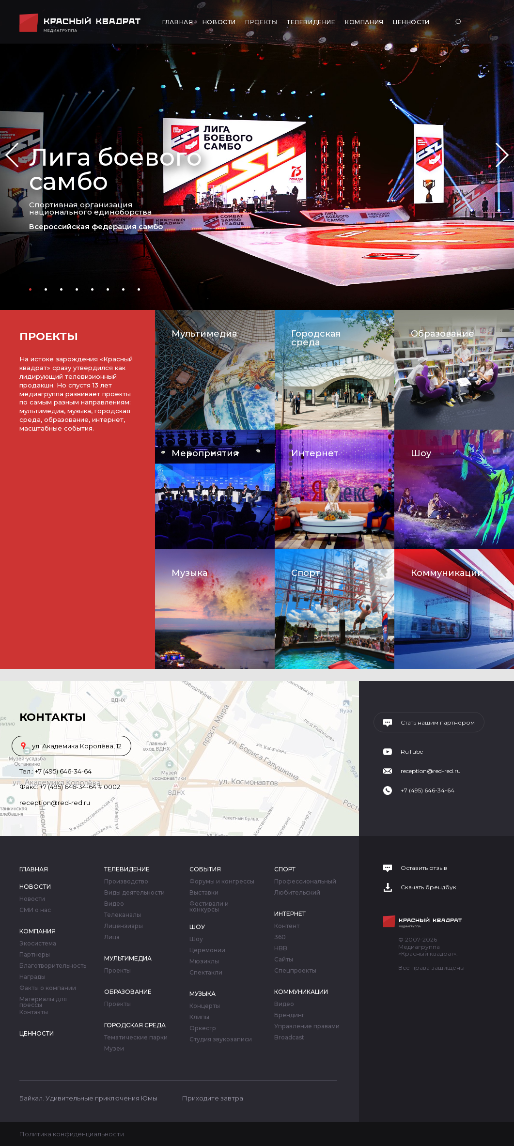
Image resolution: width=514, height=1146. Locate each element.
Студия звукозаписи (220, 1039)
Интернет (315, 453)
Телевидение (311, 22)
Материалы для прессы (43, 1002)
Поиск (459, 21)
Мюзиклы (204, 961)
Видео (114, 904)
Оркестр (202, 1028)
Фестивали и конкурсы (209, 907)
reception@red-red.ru (54, 802)
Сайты (283, 959)
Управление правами (307, 1026)
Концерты (204, 1006)
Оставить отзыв (424, 868)
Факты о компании (47, 988)
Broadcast (289, 1037)
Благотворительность (52, 966)
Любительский (297, 893)
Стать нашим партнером (438, 723)
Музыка (189, 573)
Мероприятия (204, 453)
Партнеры (34, 955)
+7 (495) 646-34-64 (63, 771)
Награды (32, 977)
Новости (219, 22)
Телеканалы (122, 915)
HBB (280, 948)
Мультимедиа (204, 333)
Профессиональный (305, 881)
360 (280, 937)
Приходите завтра (212, 1098)
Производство (126, 881)
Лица (112, 937)
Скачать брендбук (428, 887)
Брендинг (289, 1015)
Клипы (199, 1017)
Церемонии (207, 950)
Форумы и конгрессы (221, 881)
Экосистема (37, 943)
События (205, 869)
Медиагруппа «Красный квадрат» (81, 23)
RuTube (412, 752)
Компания (364, 22)
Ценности (411, 22)
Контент (286, 926)
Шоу (421, 453)
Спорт (305, 573)
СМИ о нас (35, 910)
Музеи (114, 1049)
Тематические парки (136, 1037)
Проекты (261, 22)
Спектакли (205, 973)
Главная (177, 22)
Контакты (33, 1012)
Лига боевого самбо (115, 169)
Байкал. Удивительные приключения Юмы (88, 1098)
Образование (442, 333)
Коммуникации (447, 573)
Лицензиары (123, 926)
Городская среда (316, 338)
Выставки (203, 893)
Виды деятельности (134, 893)
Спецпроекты (295, 971)
